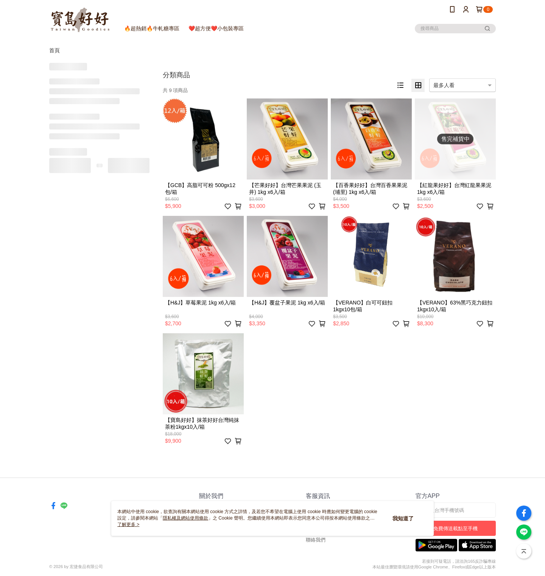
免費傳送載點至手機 (455, 528)
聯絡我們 (315, 540)
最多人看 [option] (444, 85)
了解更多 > (128, 524)
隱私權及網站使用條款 (185, 518)
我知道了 (403, 518)
